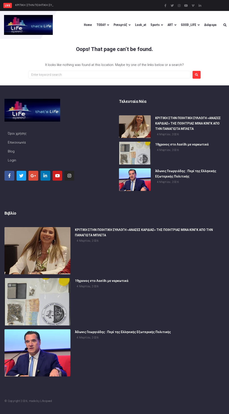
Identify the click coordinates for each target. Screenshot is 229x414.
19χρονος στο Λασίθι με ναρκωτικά (182, 145)
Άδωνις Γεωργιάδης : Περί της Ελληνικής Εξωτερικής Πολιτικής (123, 332)
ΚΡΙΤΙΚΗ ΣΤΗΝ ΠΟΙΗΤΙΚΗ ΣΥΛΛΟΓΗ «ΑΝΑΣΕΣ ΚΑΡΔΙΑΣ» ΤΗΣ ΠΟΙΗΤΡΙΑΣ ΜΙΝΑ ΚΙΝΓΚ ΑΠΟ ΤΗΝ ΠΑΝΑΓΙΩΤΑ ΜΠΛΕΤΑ (188, 124)
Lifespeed (46, 401)
